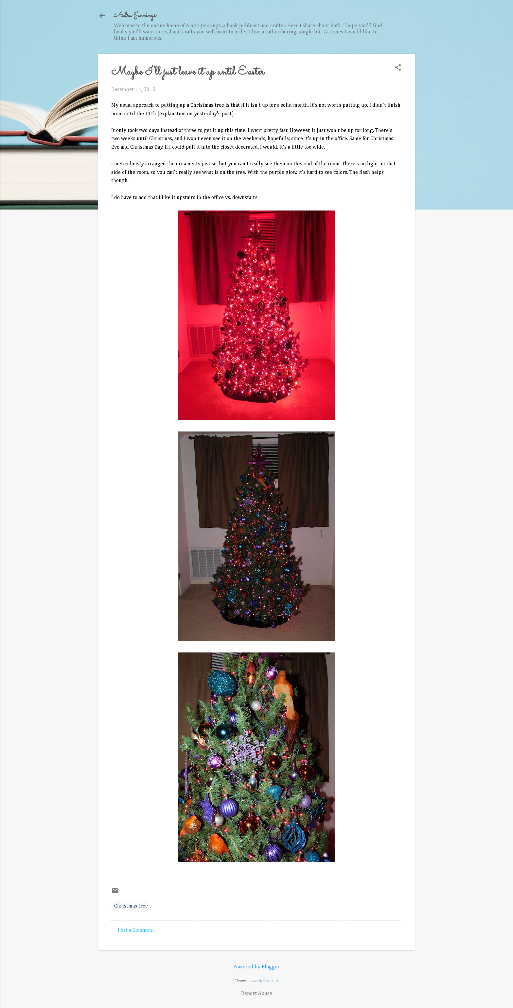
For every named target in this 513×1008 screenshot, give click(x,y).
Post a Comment (136, 930)
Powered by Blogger (256, 967)
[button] (398, 68)
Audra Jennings (135, 15)
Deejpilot (270, 980)
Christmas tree (131, 906)
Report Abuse (256, 993)
